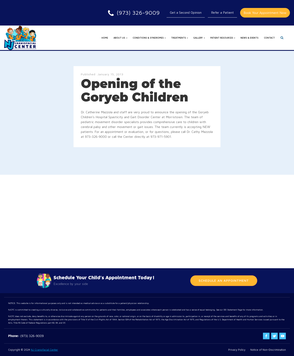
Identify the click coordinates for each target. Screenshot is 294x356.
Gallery (198, 37)
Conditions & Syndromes (148, 37)
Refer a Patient (222, 12)
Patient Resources (221, 37)
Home (104, 37)
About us (119, 37)
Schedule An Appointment (224, 280)
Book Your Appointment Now (265, 12)
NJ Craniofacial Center (44, 349)
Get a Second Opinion (186, 12)
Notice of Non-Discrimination (268, 349)
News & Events (249, 37)
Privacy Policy (236, 349)
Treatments (178, 37)
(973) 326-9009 (32, 336)
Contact (269, 37)
